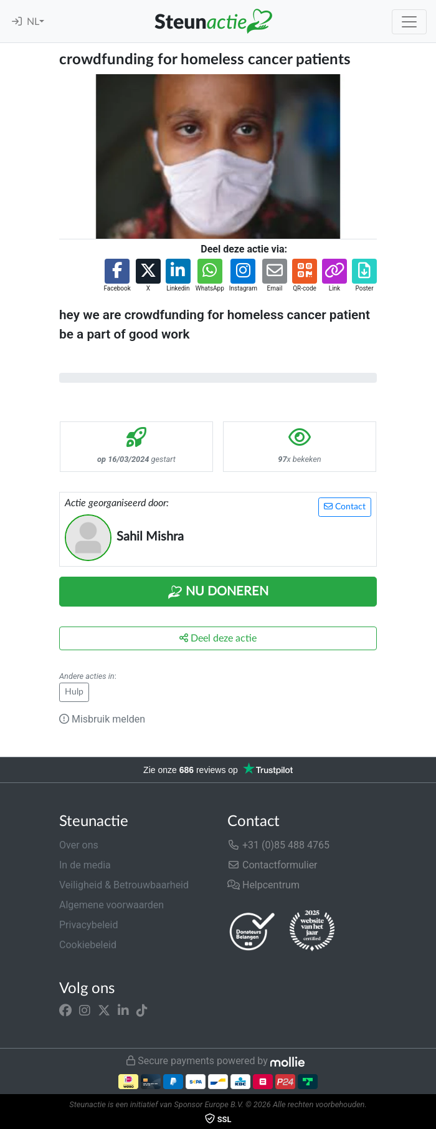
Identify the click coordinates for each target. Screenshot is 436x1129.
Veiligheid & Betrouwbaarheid (124, 885)
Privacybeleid (88, 925)
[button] (116, 276)
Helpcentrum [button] (263, 885)
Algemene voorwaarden (111, 905)
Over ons (78, 845)
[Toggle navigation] (409, 21)
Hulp (74, 692)
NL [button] (33, 22)
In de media (85, 865)
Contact (345, 506)
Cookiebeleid (87, 945)
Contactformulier (272, 865)
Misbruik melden (102, 719)
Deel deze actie (218, 638)
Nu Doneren (218, 592)
